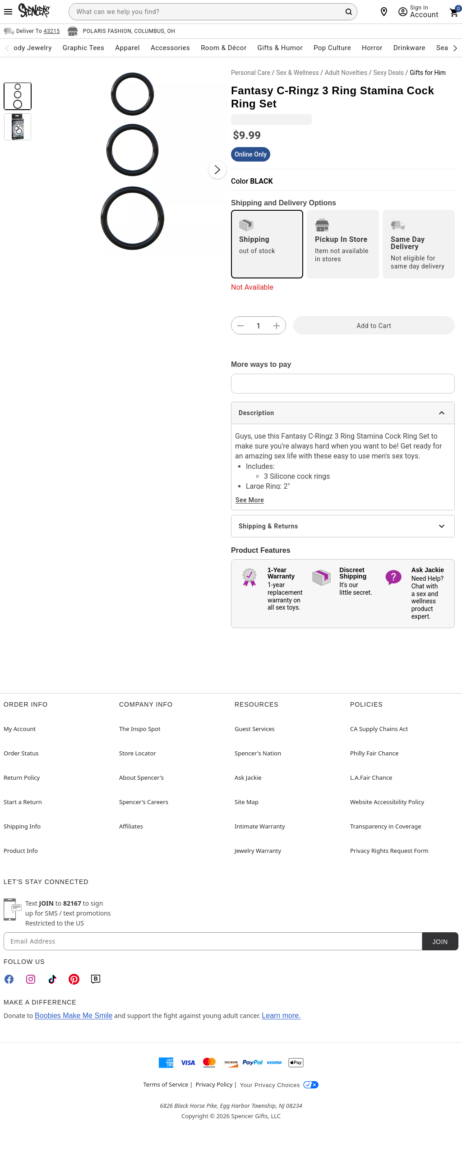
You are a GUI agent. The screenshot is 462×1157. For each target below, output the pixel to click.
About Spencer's (141, 777)
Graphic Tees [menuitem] (83, 48)
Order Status (21, 753)
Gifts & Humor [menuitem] (280, 48)
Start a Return (23, 802)
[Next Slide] (217, 170)
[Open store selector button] (121, 31)
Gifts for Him (428, 72)
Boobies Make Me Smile (74, 1015)
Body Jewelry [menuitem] (30, 48)
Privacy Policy (213, 1084)
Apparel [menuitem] (127, 48)
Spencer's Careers (143, 802)
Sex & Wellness (297, 72)
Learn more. (281, 1015)
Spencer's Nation (258, 753)
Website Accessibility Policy (387, 802)
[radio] (267, 244)
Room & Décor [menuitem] (223, 48)
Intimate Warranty (260, 826)
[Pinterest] (74, 979)
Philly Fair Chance (374, 753)
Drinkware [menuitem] (409, 48)
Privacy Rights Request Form (389, 851)
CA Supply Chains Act (379, 729)
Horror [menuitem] (372, 48)
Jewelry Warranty (258, 851)
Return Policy (22, 777)
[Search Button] (349, 12)
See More (250, 500)
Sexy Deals (388, 72)
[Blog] (95, 979)
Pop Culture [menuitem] (332, 48)
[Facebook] (9, 979)
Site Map (247, 802)
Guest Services (255, 729)
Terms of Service (166, 1084)
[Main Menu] (8, 12)
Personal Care (250, 72)
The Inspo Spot (140, 729)
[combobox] (213, 12)
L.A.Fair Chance (371, 777)
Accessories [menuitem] (170, 48)
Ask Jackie (248, 777)
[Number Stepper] (258, 326)
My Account (20, 729)
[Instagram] (30, 979)
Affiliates (131, 826)
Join (440, 941)
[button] (131, 161)
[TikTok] (52, 979)
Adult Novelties (346, 72)
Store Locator (137, 753)
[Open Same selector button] (32, 31)
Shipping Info (22, 826)
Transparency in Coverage (385, 826)
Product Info (21, 851)
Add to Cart (374, 325)
